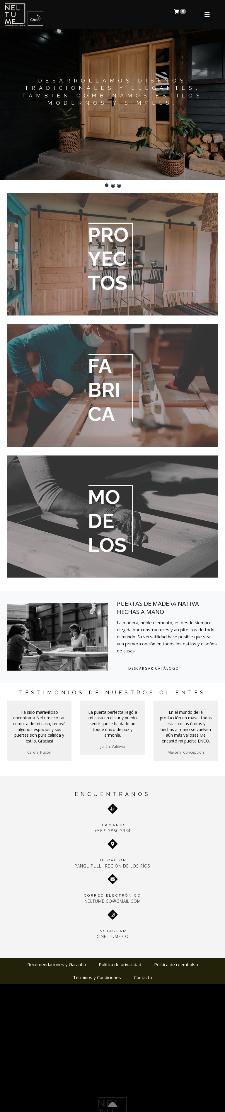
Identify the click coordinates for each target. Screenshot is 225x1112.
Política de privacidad (120, 964)
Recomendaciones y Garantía (56, 964)
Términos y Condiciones (97, 977)
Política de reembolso (176, 964)
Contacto (143, 977)
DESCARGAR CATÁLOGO (153, 668)
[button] (107, 185)
